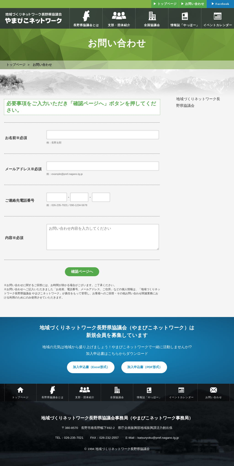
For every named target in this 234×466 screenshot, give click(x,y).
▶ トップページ (165, 4)
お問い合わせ (42, 64)
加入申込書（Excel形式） (91, 367)
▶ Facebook (220, 4)
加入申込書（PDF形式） (144, 367)
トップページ (15, 64)
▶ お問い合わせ (192, 4)
